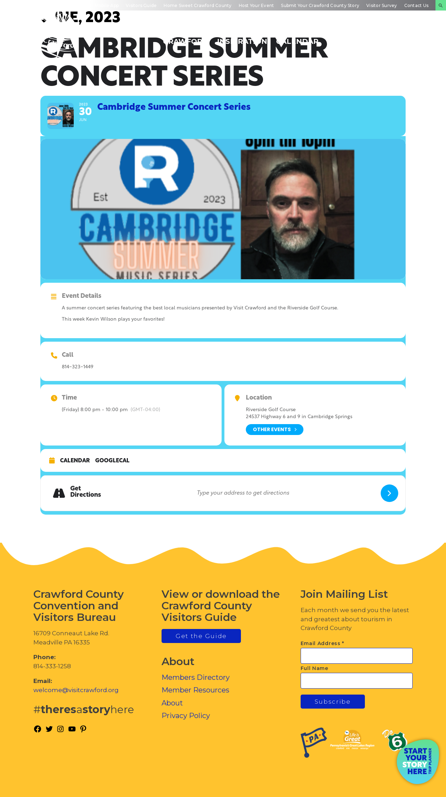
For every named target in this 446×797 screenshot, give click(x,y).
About (172, 703)
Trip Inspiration (242, 37)
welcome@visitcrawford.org (76, 690)
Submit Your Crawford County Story (320, 5)
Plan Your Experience (405, 37)
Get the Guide (201, 635)
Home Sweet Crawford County (197, 5)
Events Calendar (297, 37)
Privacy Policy (186, 715)
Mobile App (107, 5)
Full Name (314, 668)
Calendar (75, 461)
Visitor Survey (381, 5)
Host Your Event (256, 5)
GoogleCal (112, 461)
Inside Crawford (350, 37)
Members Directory (196, 677)
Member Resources (195, 690)
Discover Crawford (185, 37)
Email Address (323, 643)
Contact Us (416, 5)
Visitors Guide (141, 5)
